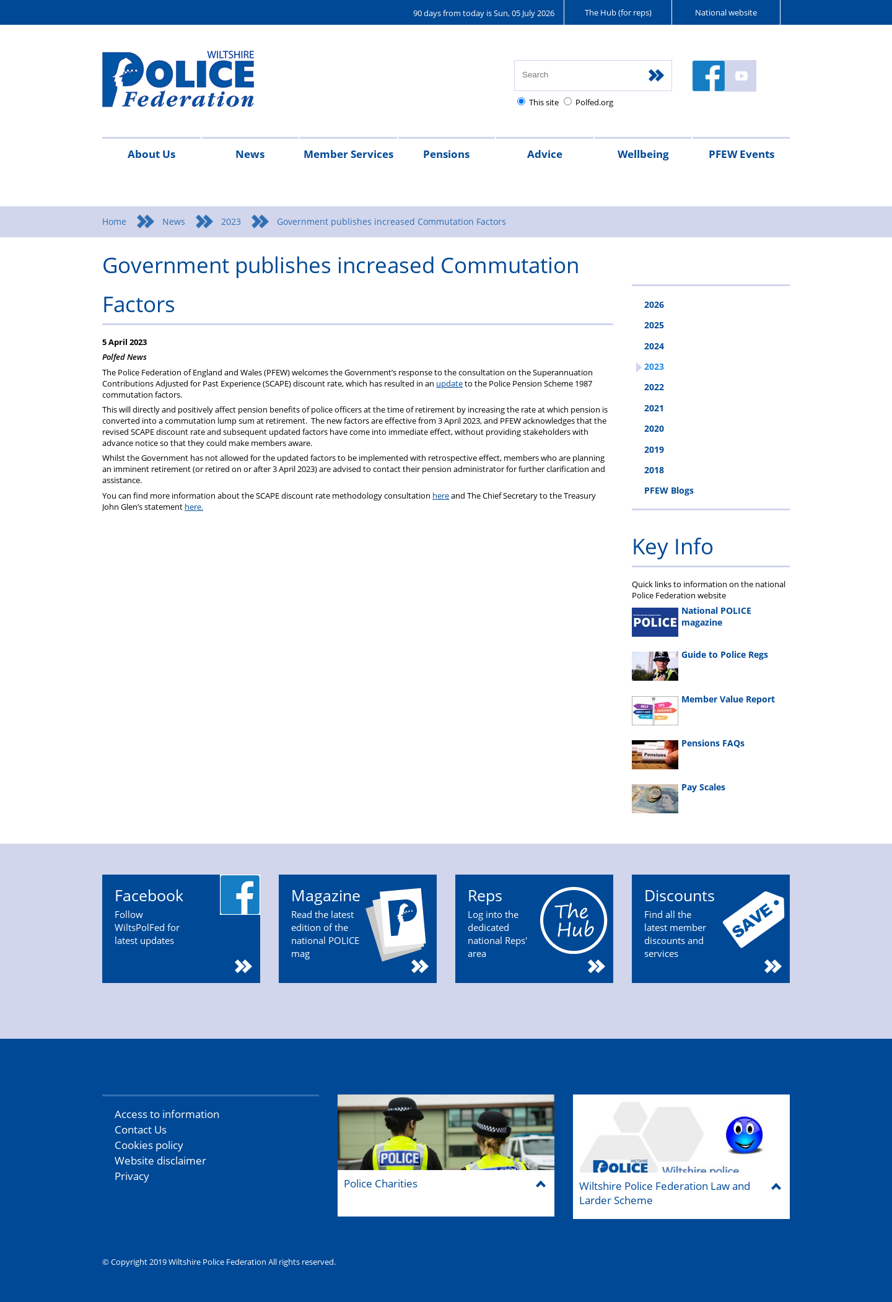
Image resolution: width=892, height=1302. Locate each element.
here (440, 495)
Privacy (132, 1176)
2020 (654, 428)
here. (194, 506)
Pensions (446, 154)
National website (726, 12)
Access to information (167, 1114)
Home (114, 221)
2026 (654, 304)
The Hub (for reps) (618, 12)
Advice (544, 154)
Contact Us (141, 1129)
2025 (654, 325)
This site (544, 102)
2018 (654, 470)
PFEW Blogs (669, 490)
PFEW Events (741, 154)
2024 (654, 346)
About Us (151, 154)
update (449, 383)
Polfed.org (594, 102)
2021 (654, 408)
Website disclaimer (160, 1160)
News (250, 154)
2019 (654, 449)
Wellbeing (643, 154)
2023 (231, 221)
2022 (654, 387)
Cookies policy (149, 1145)
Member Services (348, 154)
